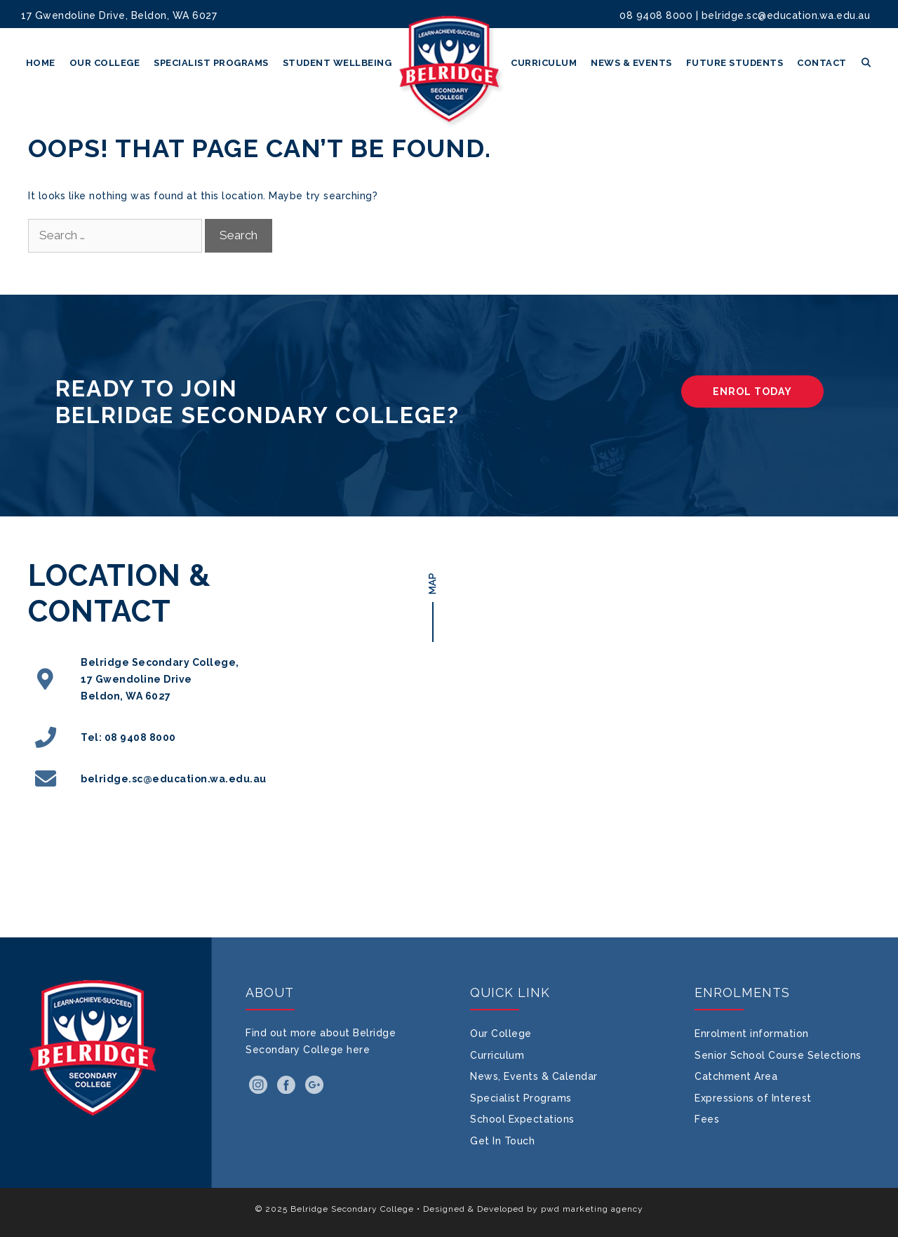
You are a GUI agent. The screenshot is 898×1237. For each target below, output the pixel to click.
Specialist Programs (211, 63)
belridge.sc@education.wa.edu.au (786, 15)
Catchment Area (736, 1076)
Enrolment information (752, 1033)
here (358, 1049)
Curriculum (544, 63)
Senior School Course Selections (778, 1055)
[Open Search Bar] (867, 63)
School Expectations (522, 1119)
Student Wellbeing (337, 63)
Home (40, 63)
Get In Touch (502, 1140)
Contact (822, 63)
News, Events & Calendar (534, 1076)
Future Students (735, 63)
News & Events (631, 63)
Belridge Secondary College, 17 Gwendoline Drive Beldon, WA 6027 (160, 679)
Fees (707, 1119)
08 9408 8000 (655, 15)
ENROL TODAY (752, 391)
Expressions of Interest (753, 1098)
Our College (104, 63)
